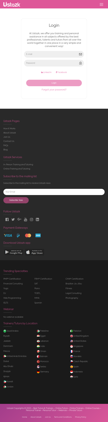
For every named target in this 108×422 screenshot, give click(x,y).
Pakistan (75, 331)
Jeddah (7, 341)
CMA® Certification (75, 279)
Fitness (69, 289)
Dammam (8, 346)
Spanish (38, 303)
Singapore (76, 346)
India (41, 346)
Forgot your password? (54, 90)
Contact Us (8, 141)
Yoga (5, 289)
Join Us (6, 137)
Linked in (46, 72)
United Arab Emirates (14, 356)
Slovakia (75, 356)
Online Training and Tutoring (16, 169)
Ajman (6, 377)
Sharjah (7, 372)
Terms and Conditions (63, 417)
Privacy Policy (80, 417)
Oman (41, 351)
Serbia (41, 366)
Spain (74, 366)
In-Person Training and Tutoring (18, 165)
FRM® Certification (43, 279)
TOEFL (37, 293)
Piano (37, 289)
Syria (74, 376)
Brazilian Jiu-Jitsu (74, 284)
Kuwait (8, 381)
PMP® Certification (12, 279)
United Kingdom (79, 336)
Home (24, 417)
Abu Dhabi (8, 366)
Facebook (61, 72)
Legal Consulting (73, 293)
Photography (72, 298)
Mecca (6, 351)
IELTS (5, 303)
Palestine (43, 331)
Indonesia (76, 371)
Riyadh (6, 336)
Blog (5, 150)
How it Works (9, 129)
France (75, 351)
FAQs (5, 146)
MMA (36, 298)
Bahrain (42, 356)
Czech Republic (79, 361)
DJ (4, 293)
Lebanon (43, 341)
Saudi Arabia (10, 331)
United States (78, 341)
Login (54, 83)
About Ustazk (9, 133)
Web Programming (12, 298)
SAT (36, 284)
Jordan (8, 386)
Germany (43, 371)
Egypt (41, 336)
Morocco (43, 361)
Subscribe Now (16, 200)
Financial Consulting (13, 284)
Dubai (6, 361)
